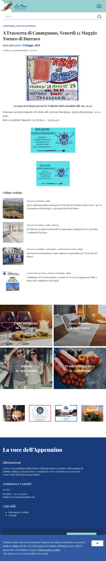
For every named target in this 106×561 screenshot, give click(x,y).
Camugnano (9, 26)
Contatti (12, 515)
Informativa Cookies (18, 512)
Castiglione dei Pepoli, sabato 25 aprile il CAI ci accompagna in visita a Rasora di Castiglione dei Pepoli (62, 279)
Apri (99, 6)
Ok (97, 543)
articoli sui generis (35, 201)
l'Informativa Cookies (49, 549)
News (48, 201)
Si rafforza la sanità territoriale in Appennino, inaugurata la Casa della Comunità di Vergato (62, 231)
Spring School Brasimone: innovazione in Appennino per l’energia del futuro (62, 255)
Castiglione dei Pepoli (67, 249)
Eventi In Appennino (26, 26)
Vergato (55, 225)
